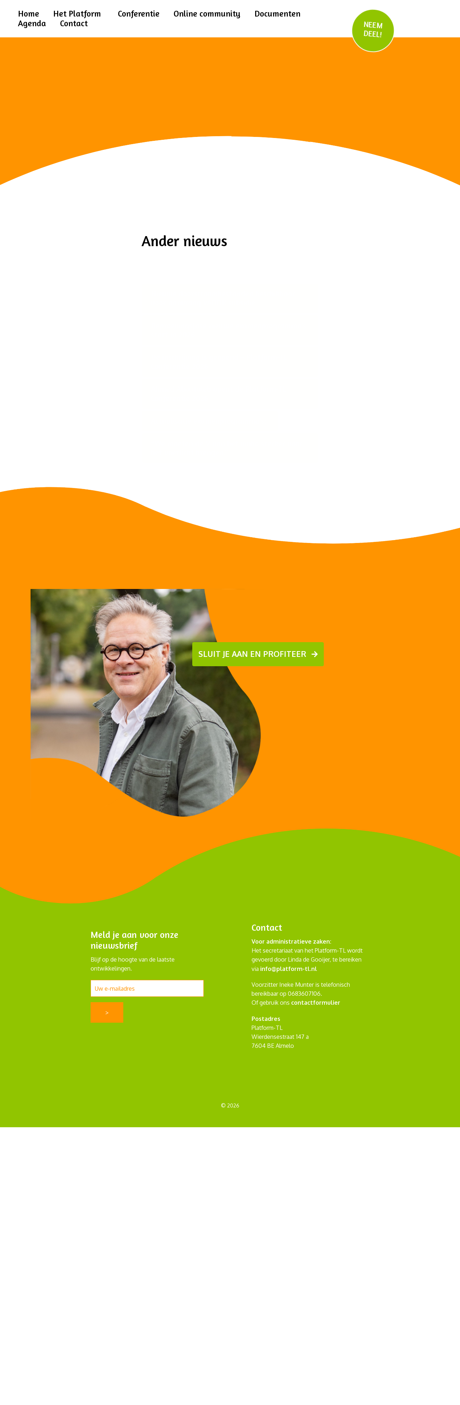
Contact (74, 23)
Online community (208, 13)
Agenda (32, 23)
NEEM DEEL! (373, 29)
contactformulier (315, 1002)
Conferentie (140, 13)
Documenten (279, 13)
